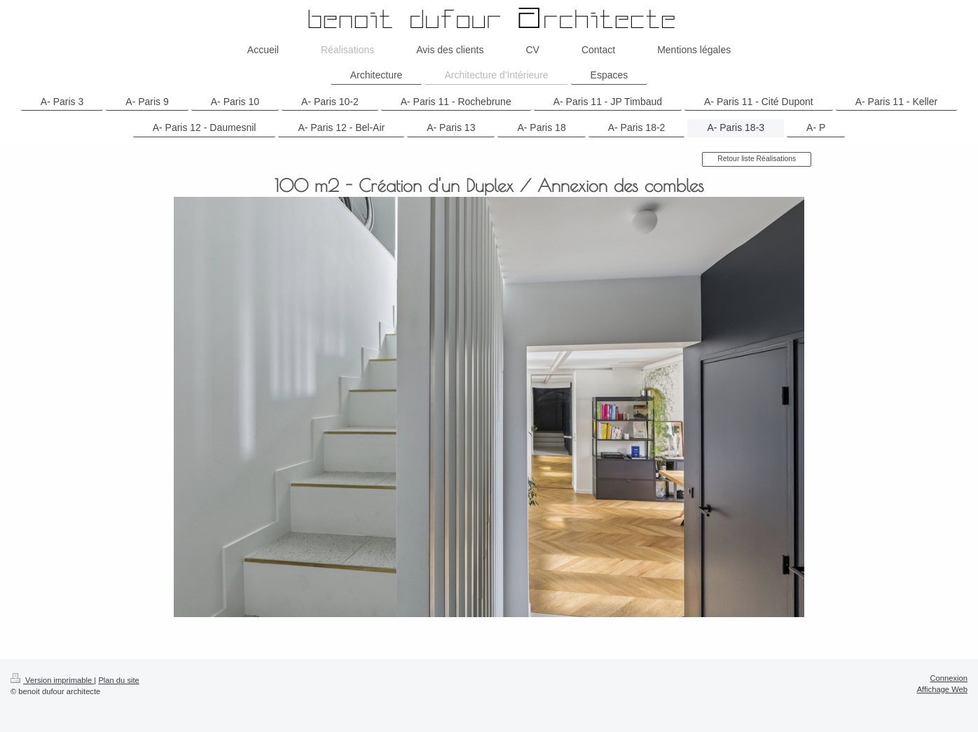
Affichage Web (942, 689)
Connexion (949, 678)
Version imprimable (52, 680)
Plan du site (118, 680)
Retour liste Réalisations (756, 159)
